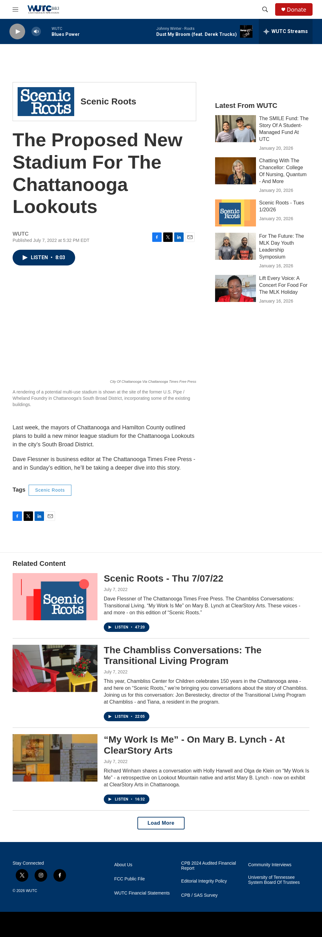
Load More (160, 823)
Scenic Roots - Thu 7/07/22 (163, 578)
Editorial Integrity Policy (204, 881)
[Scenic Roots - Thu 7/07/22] (55, 596)
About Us (123, 864)
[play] (17, 31)
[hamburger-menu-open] (15, 9)
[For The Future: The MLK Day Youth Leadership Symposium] (235, 246)
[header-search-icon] (265, 9)
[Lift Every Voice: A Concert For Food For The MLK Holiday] (235, 288)
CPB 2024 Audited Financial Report (208, 866)
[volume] (36, 32)
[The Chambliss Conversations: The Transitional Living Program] (55, 668)
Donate (296, 9)
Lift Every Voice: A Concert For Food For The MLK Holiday (283, 285)
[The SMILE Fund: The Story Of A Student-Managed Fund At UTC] (235, 128)
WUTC (31, 891)
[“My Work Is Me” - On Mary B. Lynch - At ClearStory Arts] (55, 757)
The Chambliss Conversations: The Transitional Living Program (183, 655)
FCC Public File (129, 879)
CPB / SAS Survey (199, 895)
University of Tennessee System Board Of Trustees (274, 880)
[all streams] (286, 31)
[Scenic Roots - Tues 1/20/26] (235, 212)
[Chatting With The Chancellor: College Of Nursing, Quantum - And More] (235, 170)
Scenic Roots (50, 490)
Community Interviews (269, 864)
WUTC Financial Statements (142, 893)
